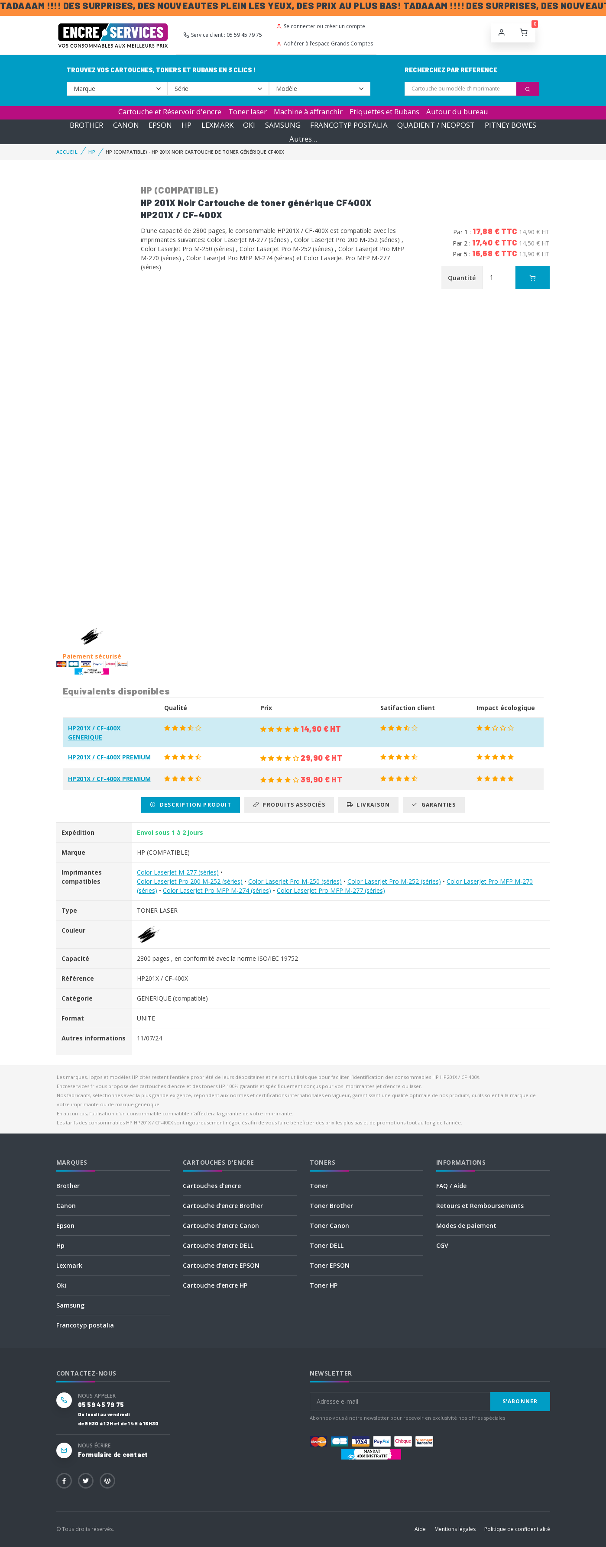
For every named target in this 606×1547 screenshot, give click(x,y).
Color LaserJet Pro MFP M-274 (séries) (217, 890)
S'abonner (520, 1401)
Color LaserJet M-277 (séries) (178, 872)
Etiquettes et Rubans (384, 111)
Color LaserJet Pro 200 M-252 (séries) (190, 881)
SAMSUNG (283, 125)
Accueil (67, 152)
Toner (319, 1186)
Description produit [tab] (190, 804)
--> (117, 89)
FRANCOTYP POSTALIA (349, 125)
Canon (66, 1205)
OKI (249, 125)
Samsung (70, 1305)
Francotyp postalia (85, 1325)
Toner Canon (329, 1225)
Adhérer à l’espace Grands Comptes (324, 43)
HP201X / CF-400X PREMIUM (109, 757)
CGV (442, 1245)
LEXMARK (217, 125)
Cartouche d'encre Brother (223, 1205)
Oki (61, 1285)
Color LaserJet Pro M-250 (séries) (295, 881)
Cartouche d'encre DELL (218, 1245)
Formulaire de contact (113, 1454)
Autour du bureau (457, 111)
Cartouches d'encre (212, 1186)
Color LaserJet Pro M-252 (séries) (394, 881)
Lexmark (69, 1265)
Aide (420, 1529)
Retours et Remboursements (480, 1205)
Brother (68, 1186)
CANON (126, 125)
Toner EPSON (330, 1265)
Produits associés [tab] (289, 804)
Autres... (303, 139)
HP (186, 125)
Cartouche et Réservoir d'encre (169, 111)
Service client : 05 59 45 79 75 (222, 35)
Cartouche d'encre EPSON (221, 1265)
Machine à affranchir (308, 111)
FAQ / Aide (451, 1186)
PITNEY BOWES (510, 125)
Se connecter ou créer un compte (320, 26)
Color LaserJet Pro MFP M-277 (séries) (331, 890)
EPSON (160, 125)
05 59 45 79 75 (101, 1404)
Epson (65, 1225)
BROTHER (86, 125)
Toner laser (247, 111)
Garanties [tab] (434, 804)
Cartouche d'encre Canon (221, 1225)
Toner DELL (327, 1245)
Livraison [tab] (368, 804)
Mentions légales (455, 1529)
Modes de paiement (466, 1225)
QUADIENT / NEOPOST (436, 125)
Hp (60, 1245)
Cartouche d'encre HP (215, 1285)
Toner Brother (331, 1205)
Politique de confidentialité (517, 1529)
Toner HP (323, 1285)
